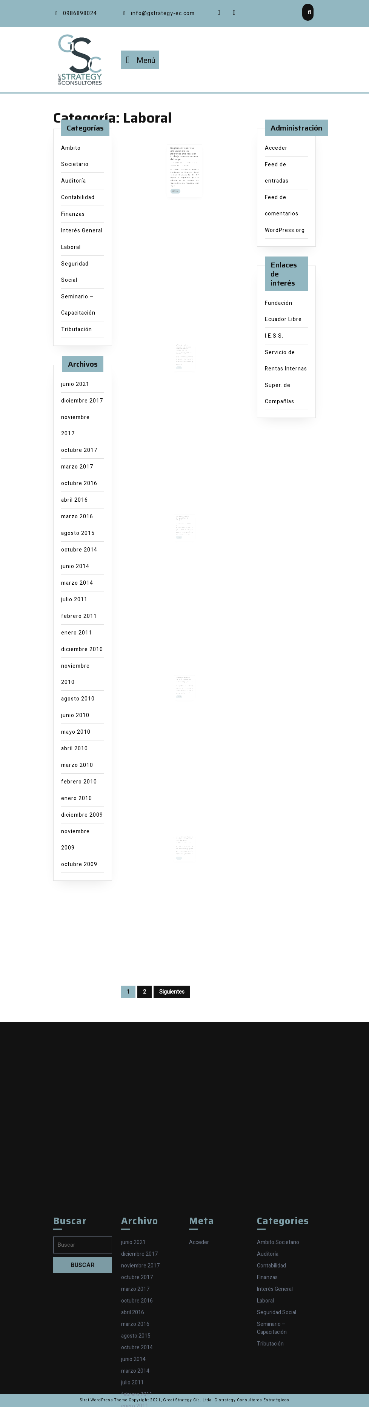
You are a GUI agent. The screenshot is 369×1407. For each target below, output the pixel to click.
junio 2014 (75, 566)
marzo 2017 (77, 467)
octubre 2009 (79, 864)
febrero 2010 (79, 782)
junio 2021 (75, 384)
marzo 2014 (77, 583)
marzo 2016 (77, 517)
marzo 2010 (77, 765)
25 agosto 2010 (182, 693)
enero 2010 (76, 798)
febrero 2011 (79, 616)
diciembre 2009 (82, 815)
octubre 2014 (79, 550)
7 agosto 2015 (181, 171)
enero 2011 (76, 633)
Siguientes (171, 992)
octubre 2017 (79, 450)
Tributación (76, 329)
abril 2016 (74, 500)
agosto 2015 (78, 533)
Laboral (71, 247)
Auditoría (73, 181)
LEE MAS (180, 186)
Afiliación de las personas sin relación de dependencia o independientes (184, 360)
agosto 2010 (78, 699)
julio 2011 (74, 600)
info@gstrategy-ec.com (158, 13)
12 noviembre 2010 (182, 533)
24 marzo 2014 (182, 363)
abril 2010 (74, 749)
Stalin (187, 171)
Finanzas (73, 214)
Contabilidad (78, 197)
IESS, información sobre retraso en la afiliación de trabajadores (185, 852)
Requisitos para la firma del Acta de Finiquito (183, 531)
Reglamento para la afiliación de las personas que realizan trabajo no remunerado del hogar (184, 166)
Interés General (82, 231)
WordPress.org (285, 230)
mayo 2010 (76, 732)
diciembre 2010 (82, 649)
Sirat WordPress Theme (104, 1400)
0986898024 (75, 13)
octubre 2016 (79, 483)
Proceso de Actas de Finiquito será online (184, 691)
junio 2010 (75, 715)
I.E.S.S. (274, 336)
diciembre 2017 (82, 401)
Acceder (276, 148)
